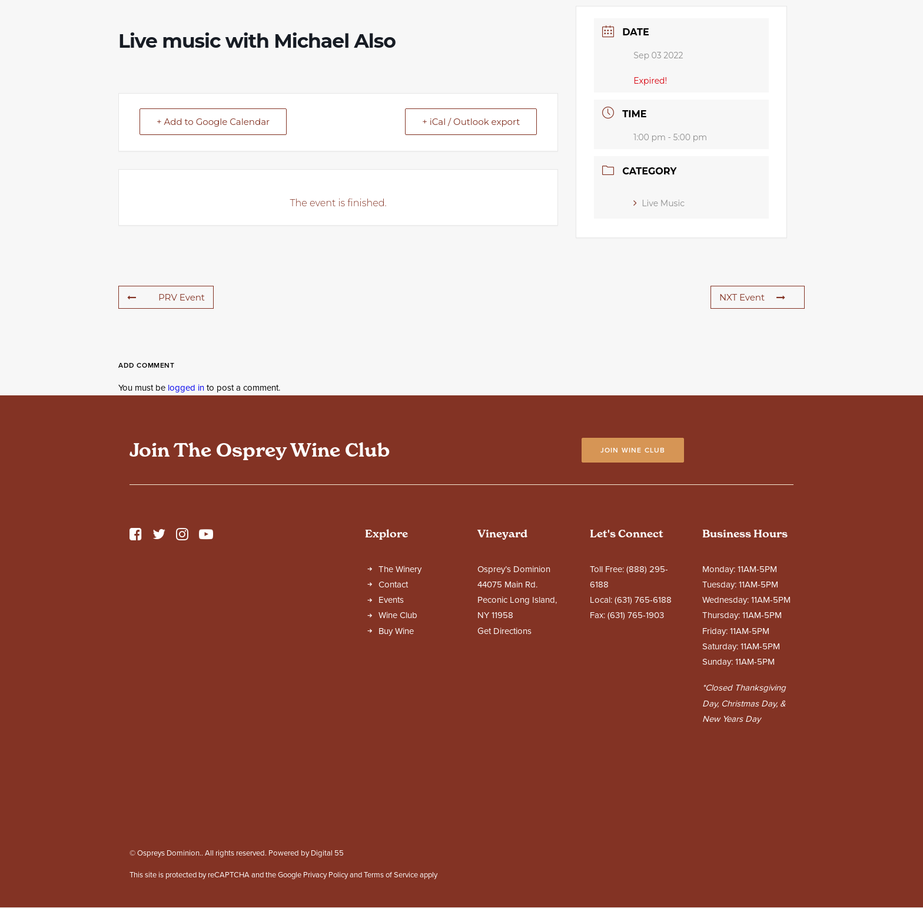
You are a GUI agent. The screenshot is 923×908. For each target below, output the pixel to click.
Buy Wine (396, 734)
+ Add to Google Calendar (213, 225)
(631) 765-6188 (643, 703)
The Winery (400, 673)
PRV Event (166, 401)
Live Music (659, 307)
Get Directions (504, 734)
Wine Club (398, 719)
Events (391, 703)
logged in (186, 491)
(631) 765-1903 (635, 719)
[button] (136, 641)
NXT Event (752, 401)
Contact (393, 688)
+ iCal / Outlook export (471, 225)
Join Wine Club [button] (633, 554)
